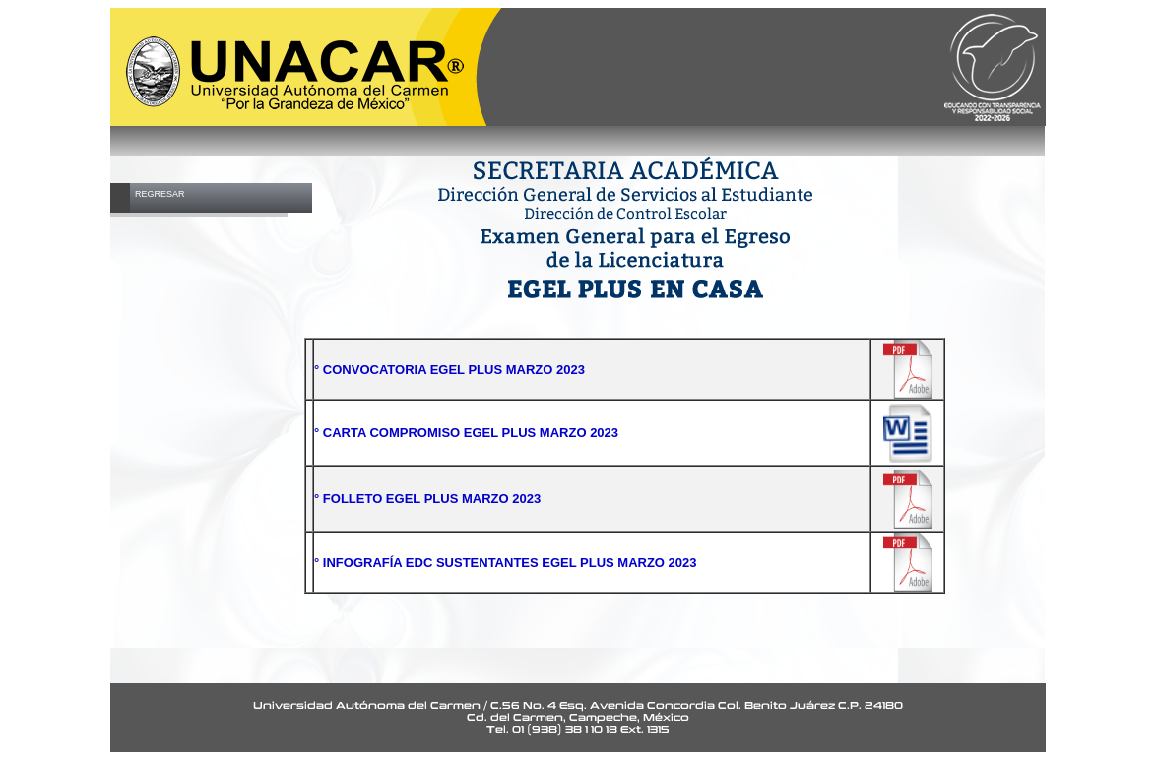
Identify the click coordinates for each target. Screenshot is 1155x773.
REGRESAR (160, 194)
